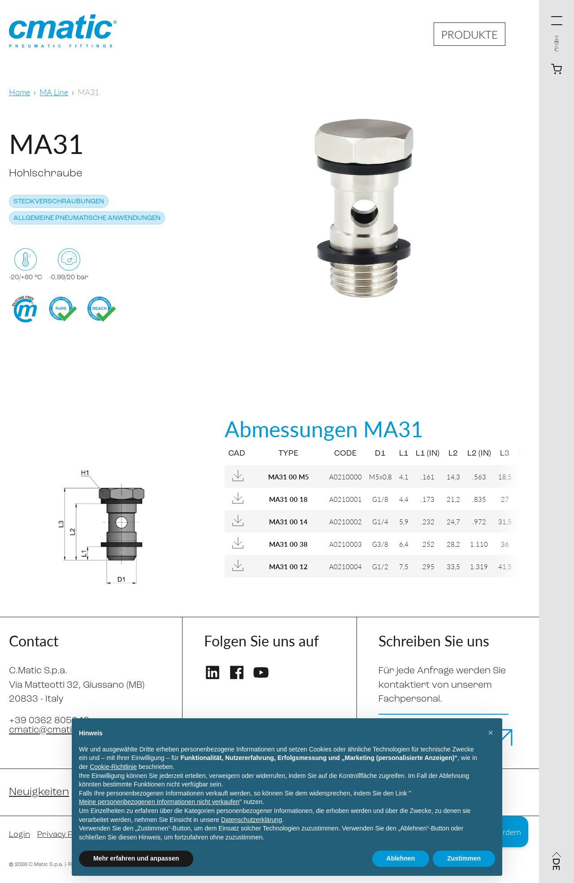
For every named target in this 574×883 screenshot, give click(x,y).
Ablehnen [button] (401, 858)
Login (19, 834)
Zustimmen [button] (464, 858)
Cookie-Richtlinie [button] (113, 766)
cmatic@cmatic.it (47, 730)
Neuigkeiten (39, 792)
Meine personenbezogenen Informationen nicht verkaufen (159, 801)
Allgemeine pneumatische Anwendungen (87, 218)
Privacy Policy (63, 834)
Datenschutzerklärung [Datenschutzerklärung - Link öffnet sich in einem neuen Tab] (251, 819)
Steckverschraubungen (58, 201)
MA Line (53, 91)
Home (19, 91)
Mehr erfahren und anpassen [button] (136, 858)
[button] (490, 732)
